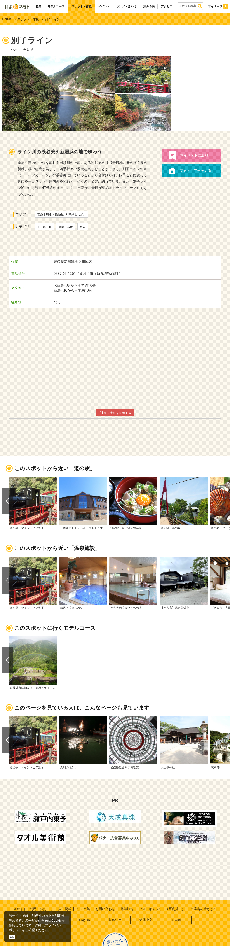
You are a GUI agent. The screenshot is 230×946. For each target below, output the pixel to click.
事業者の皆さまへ (203, 909)
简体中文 (145, 920)
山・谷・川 (44, 227)
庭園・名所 (66, 227)
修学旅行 (127, 909)
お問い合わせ (105, 909)
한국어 (176, 920)
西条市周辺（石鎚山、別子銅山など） (61, 214)
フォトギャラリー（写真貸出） (162, 909)
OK (12, 937)
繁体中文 (115, 920)
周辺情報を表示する (115, 413)
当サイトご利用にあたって (33, 909)
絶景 (82, 227)
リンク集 (83, 909)
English (84, 920)
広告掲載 (64, 909)
